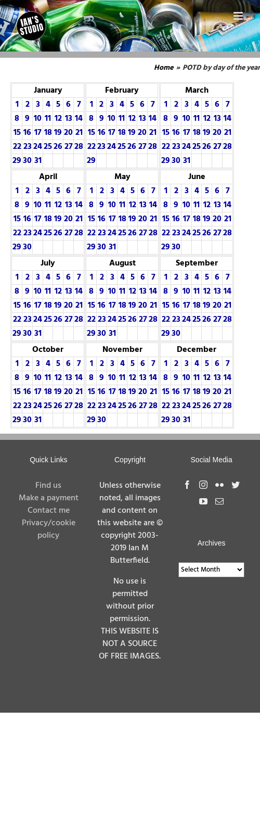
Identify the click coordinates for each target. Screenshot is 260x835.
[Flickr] (219, 484)
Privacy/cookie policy (48, 529)
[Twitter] (235, 484)
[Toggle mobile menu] (238, 15)
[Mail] (219, 501)
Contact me (49, 510)
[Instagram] (203, 484)
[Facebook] (187, 484)
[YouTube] (203, 501)
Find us (48, 485)
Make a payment (49, 498)
